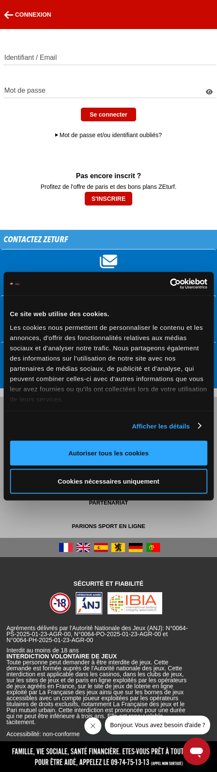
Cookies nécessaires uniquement (109, 480)
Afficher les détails (161, 425)
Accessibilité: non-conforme (43, 734)
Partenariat (108, 502)
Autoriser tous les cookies (108, 453)
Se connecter (109, 114)
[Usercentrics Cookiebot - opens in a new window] (169, 283)
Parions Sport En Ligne (109, 526)
